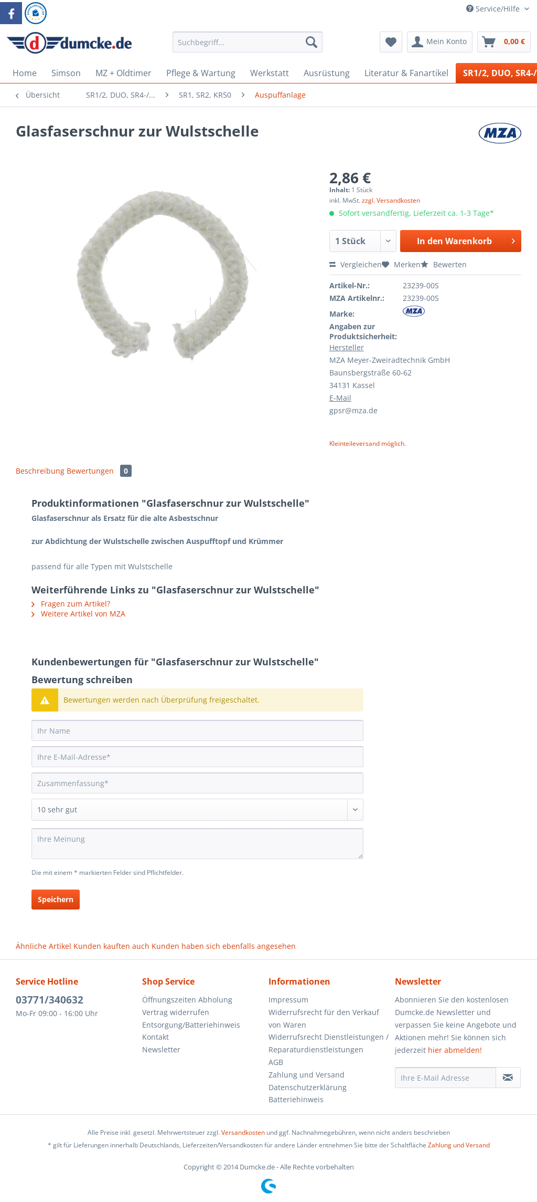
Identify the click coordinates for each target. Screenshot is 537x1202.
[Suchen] (311, 42)
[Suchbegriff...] (248, 42)
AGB (275, 1062)
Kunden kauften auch (111, 946)
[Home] (24, 73)
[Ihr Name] (197, 730)
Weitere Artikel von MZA (78, 614)
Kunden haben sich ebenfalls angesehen (224, 946)
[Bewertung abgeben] (197, 810)
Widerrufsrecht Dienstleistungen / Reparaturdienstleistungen (328, 1043)
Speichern (55, 899)
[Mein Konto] (439, 42)
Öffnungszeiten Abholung (187, 1000)
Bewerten (444, 264)
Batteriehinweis (296, 1099)
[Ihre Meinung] (197, 843)
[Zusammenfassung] (197, 782)
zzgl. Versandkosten (391, 200)
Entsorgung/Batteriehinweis (191, 1025)
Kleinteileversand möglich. (367, 443)
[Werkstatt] (269, 73)
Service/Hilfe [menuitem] (494, 9)
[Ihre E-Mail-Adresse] (197, 756)
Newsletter (161, 1049)
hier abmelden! (455, 1050)
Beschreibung (40, 471)
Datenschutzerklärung (307, 1087)
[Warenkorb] (504, 42)
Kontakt (155, 1037)
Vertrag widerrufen (175, 1012)
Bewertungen (99, 471)
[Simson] (66, 73)
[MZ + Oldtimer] (123, 73)
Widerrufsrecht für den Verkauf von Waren (323, 1018)
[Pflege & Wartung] (201, 73)
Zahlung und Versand (306, 1075)
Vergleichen (355, 264)
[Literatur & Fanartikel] (406, 73)
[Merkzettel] (391, 42)
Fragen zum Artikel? (70, 604)
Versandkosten (243, 1132)
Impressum (288, 1000)
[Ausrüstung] (326, 73)
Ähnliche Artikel (43, 946)
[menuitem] (248, 47)
